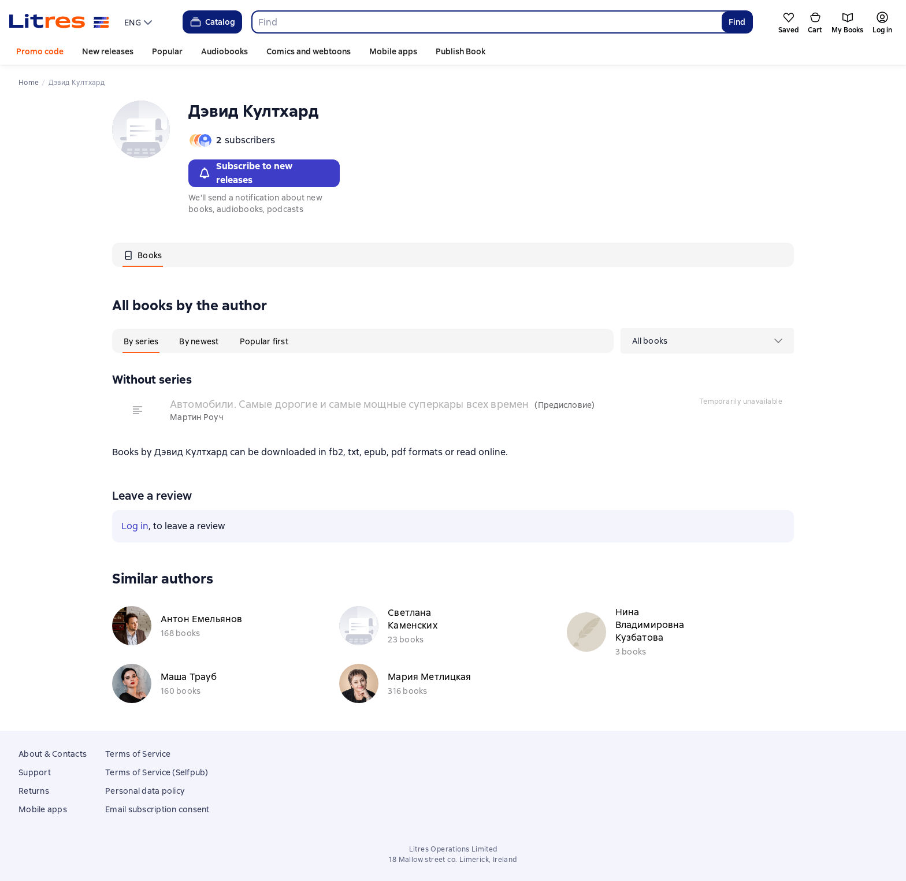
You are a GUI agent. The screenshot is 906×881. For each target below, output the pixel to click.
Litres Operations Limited (453, 849)
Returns (33, 791)
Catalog (211, 22)
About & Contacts (52, 754)
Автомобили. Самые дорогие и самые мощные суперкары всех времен (349, 404)
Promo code (40, 51)
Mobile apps (393, 51)
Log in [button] (134, 526)
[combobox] (486, 22)
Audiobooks (224, 51)
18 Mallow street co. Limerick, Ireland (453, 860)
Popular (167, 51)
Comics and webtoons (308, 51)
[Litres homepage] (59, 22)
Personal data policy (144, 791)
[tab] (142, 254)
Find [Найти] (737, 22)
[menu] (139, 22)
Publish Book (460, 51)
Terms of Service (137, 754)
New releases (107, 51)
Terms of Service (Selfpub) (157, 772)
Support (34, 772)
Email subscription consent (157, 809)
